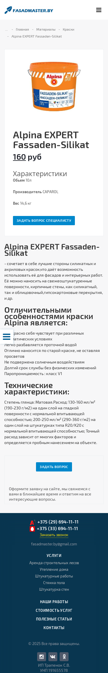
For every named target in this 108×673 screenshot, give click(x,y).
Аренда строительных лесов (54, 562)
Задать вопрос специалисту (44, 220)
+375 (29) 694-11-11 (54, 522)
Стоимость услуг (54, 610)
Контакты (53, 627)
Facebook (41, 656)
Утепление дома (54, 569)
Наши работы (54, 601)
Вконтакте (52, 656)
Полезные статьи (54, 619)
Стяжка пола (54, 582)
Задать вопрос (54, 467)
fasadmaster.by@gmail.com (54, 544)
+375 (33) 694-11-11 (54, 529)
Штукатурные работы (54, 576)
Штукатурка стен (54, 589)
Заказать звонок (54, 534)
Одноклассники (64, 656)
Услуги (54, 555)
